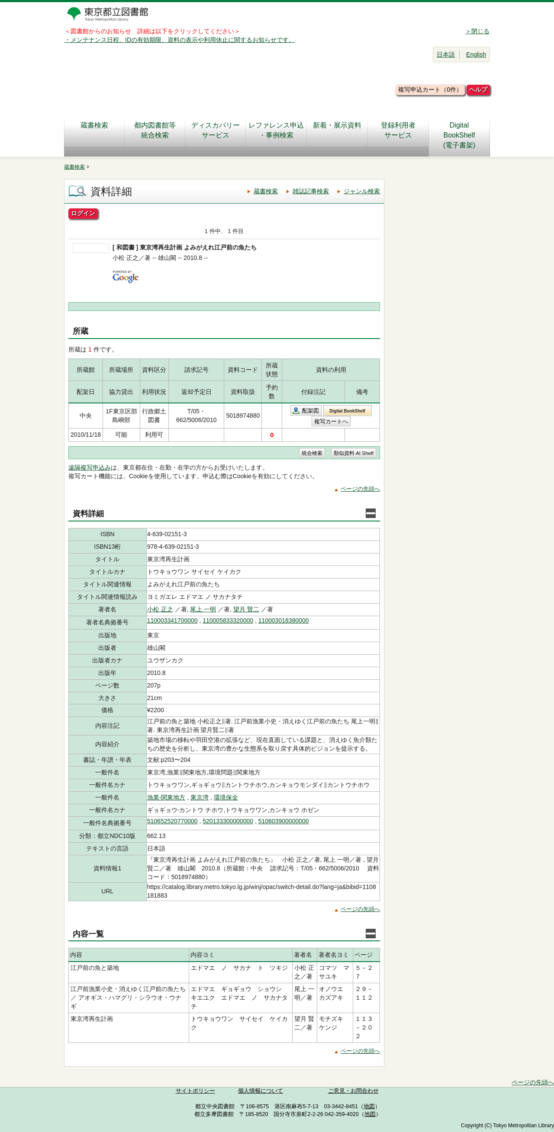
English (476, 54)
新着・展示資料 (337, 130)
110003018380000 (283, 620)
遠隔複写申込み (89, 467)
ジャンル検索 (362, 191)
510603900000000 (283, 821)
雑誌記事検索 (311, 191)
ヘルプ (478, 89)
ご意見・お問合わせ (353, 1091)
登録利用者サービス (398, 130)
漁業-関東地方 (166, 797)
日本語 (446, 54)
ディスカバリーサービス (215, 130)
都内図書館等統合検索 (155, 130)
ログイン (83, 213)
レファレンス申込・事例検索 (276, 130)
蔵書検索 (94, 130)
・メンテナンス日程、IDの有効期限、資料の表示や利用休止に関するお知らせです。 (179, 39)
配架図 (310, 410)
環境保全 (226, 797)
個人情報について (260, 1091)
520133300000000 (228, 821)
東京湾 (199, 797)
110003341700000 (172, 620)
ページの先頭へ (360, 489)
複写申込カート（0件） (430, 89)
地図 (369, 1106)
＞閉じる (477, 31)
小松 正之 (160, 609)
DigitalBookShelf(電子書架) (459, 135)
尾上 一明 (203, 609)
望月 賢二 (246, 609)
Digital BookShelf (347, 411)
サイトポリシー (195, 1091)
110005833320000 (228, 620)
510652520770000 (172, 821)
